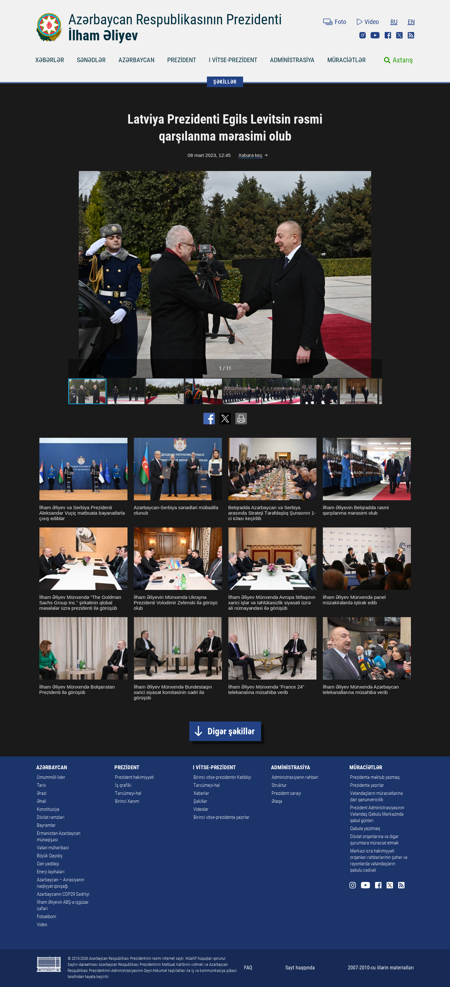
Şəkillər (200, 801)
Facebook (388, 35)
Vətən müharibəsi (53, 848)
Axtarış (403, 60)
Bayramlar (46, 825)
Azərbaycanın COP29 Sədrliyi (63, 894)
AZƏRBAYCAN (136, 60)
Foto (340, 22)
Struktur (279, 785)
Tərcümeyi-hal (128, 793)
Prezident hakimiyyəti (134, 777)
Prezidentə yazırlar (367, 785)
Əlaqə (277, 801)
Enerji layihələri (50, 872)
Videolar (201, 809)
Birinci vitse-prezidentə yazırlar (221, 817)
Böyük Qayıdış (49, 856)
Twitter (399, 35)
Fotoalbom (46, 916)
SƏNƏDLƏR (91, 60)
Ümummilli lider (51, 777)
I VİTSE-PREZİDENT (233, 60)
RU (393, 22)
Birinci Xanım (127, 801)
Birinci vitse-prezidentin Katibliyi (222, 777)
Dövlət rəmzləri (50, 817)
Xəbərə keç (250, 155)
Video (371, 22)
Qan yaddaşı (48, 864)
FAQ (248, 967)
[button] (376, 274)
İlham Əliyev (103, 35)
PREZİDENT (181, 60)
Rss (411, 35)
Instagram (362, 35)
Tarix (41, 785)
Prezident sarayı (286, 793)
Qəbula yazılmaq (365, 828)
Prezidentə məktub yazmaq (374, 777)
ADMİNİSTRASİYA (292, 60)
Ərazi (41, 793)
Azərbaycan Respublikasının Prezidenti (175, 19)
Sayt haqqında (300, 967)
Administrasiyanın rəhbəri (295, 777)
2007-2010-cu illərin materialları (381, 967)
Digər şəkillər (231, 731)
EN (411, 22)
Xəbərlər (201, 793)
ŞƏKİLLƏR (225, 82)
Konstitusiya (48, 809)
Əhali (41, 801)
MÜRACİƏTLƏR (346, 60)
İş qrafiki (123, 785)
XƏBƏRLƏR (49, 60)
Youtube (375, 35)
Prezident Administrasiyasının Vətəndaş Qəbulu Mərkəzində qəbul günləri (377, 814)
